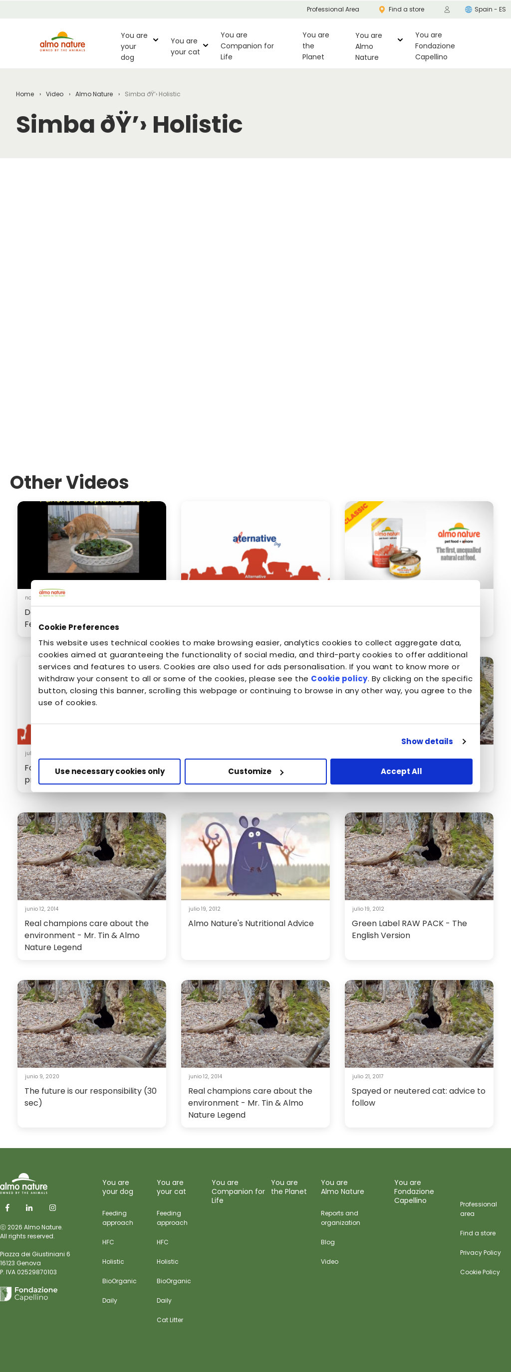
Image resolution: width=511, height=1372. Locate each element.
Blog (328, 1242)
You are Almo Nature (368, 46)
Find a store (478, 1233)
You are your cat (185, 46)
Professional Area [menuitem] (333, 9)
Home (25, 94)
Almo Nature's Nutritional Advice (251, 923)
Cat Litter (170, 1320)
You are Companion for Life (247, 46)
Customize (255, 771)
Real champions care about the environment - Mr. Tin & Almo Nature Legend (86, 935)
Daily (109, 1300)
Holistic (113, 1261)
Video (54, 94)
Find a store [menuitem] (401, 9)
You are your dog (134, 46)
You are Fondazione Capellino (435, 46)
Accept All (401, 771)
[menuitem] (447, 9)
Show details (427, 741)
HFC (108, 1242)
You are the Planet (315, 46)
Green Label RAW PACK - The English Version (409, 929)
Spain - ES (485, 9)
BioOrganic (119, 1281)
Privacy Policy (480, 1252)
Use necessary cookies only (110, 771)
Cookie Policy (480, 1272)
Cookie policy (339, 678)
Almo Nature (94, 94)
